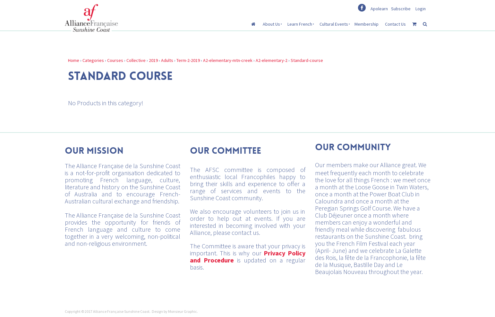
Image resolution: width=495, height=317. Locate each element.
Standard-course (307, 60)
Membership (366, 24)
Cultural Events (334, 24)
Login (420, 9)
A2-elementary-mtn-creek (227, 60)
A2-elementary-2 (271, 60)
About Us (271, 24)
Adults (167, 60)
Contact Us (395, 24)
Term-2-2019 (188, 60)
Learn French (299, 24)
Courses (115, 60)
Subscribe (401, 9)
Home (73, 60)
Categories (93, 60)
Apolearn (379, 9)
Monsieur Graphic (182, 311)
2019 (153, 60)
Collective (136, 60)
